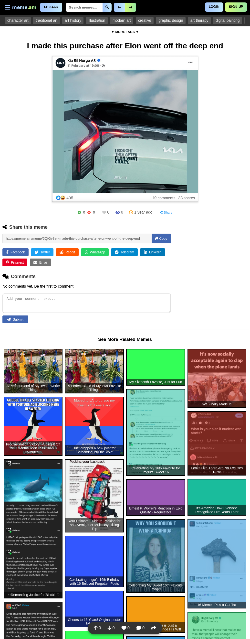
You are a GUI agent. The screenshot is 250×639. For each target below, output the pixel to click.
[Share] (166, 212)
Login (214, 6)
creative (144, 20)
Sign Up (236, 6)
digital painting (228, 20)
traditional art (46, 20)
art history (73, 20)
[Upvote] (79, 212)
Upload (51, 7)
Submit (15, 321)
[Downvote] (89, 212)
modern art (122, 20)
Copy (161, 238)
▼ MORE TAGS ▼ (125, 32)
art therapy (199, 20)
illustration (96, 20)
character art (17, 20)
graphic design (170, 20)
